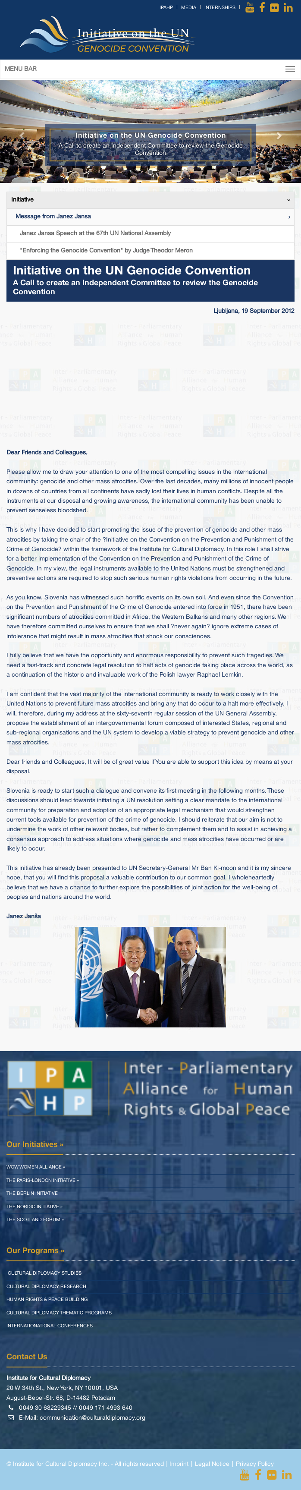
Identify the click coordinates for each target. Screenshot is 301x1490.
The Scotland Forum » (35, 1220)
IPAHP (166, 8)
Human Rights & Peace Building (47, 1300)
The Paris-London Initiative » (42, 1180)
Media (188, 8)
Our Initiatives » (34, 1144)
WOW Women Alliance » (35, 1167)
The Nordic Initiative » (34, 1207)
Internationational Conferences (49, 1326)
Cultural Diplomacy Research (46, 1287)
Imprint (178, 1464)
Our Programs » (35, 1250)
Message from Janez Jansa (53, 217)
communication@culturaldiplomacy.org (92, 1418)
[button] (22, 131)
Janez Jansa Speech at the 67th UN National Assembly (95, 233)
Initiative (22, 200)
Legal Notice (212, 1464)
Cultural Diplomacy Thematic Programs (59, 1313)
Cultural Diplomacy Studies (44, 1273)
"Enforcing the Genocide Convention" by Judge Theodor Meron (106, 251)
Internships (219, 8)
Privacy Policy (255, 1464)
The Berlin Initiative (32, 1193)
